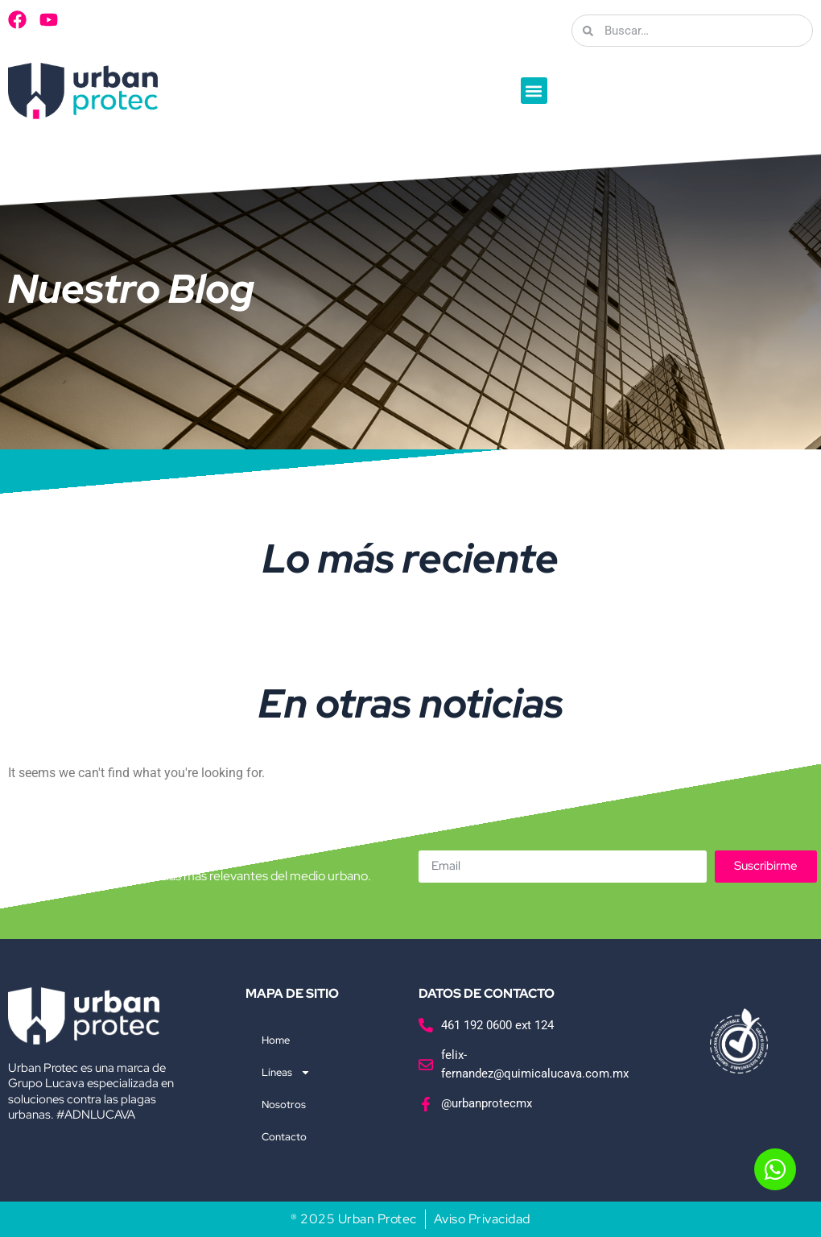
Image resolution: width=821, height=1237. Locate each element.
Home (276, 1040)
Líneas (286, 1072)
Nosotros (284, 1104)
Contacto (284, 1137)
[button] (534, 90)
